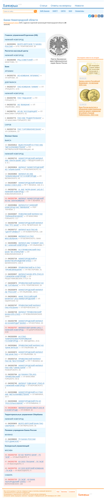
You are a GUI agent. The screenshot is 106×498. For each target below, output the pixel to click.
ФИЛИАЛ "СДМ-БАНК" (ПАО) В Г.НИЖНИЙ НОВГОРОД (24, 384)
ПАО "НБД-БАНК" (24, 98)
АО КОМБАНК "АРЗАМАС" (28, 76)
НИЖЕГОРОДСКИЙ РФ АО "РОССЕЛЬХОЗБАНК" (23, 402)
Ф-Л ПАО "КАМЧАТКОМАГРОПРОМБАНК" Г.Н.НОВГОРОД (18, 338)
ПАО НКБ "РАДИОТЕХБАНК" (29, 118)
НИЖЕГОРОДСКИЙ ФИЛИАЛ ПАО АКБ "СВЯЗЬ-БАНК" (24, 366)
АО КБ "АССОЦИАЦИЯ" (27, 111)
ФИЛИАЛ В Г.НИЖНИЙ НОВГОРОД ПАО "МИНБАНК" (21, 206)
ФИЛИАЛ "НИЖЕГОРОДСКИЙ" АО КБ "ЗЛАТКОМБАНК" (24, 199)
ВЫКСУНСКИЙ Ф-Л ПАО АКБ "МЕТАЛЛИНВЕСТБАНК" (24, 146)
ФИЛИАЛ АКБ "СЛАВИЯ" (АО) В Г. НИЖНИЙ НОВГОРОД (24, 244)
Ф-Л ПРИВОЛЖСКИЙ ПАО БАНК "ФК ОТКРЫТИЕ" (22, 251)
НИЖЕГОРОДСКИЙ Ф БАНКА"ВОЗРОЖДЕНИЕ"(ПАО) (21, 260)
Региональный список (11, 23)
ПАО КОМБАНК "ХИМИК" (27, 87)
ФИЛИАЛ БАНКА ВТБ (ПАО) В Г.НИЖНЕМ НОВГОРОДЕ (24, 275)
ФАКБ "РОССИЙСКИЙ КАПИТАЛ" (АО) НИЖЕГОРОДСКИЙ (21, 297)
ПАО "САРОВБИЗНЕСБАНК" (29, 129)
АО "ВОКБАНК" (23, 105)
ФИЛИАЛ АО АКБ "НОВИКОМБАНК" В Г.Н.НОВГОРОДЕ (20, 175)
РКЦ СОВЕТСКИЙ (25, 60)
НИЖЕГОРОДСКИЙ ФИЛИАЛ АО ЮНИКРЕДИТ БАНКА (24, 322)
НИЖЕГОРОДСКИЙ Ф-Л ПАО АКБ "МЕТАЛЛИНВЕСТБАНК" (24, 393)
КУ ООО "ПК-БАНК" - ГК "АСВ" (31, 462)
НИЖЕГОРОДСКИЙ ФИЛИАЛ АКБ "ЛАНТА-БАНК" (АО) (24, 159)
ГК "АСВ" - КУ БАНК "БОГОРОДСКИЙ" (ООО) (20, 480)
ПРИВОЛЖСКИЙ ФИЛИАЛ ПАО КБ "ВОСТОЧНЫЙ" (23, 360)
